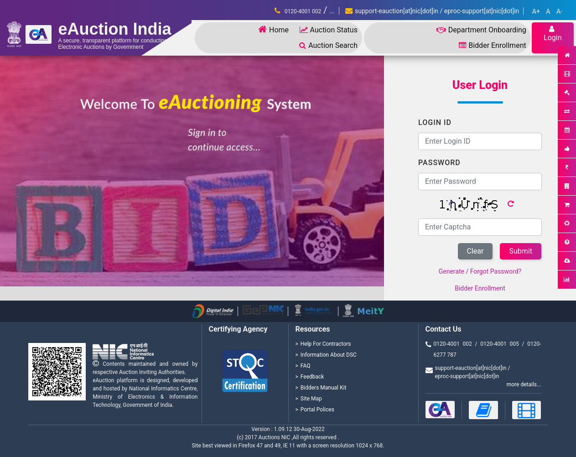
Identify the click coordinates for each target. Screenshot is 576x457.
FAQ (306, 366)
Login (552, 33)
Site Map (311, 398)
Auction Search (328, 45)
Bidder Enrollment (492, 45)
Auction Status (329, 30)
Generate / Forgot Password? (480, 271)
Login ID (434, 122)
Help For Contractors (326, 344)
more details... (524, 384)
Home (273, 29)
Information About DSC (329, 355)
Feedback (312, 377)
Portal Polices (317, 409)
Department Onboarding (481, 30)
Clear (475, 251)
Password (439, 162)
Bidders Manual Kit (324, 387)
